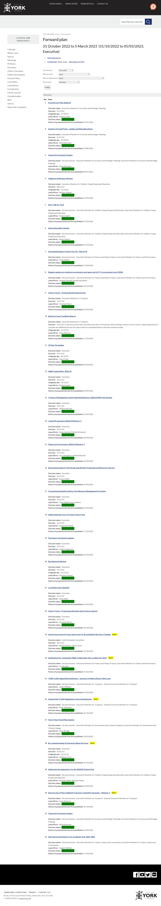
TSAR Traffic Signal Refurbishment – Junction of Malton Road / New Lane (79, 678)
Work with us (87, 4)
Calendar (11, 49)
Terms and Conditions (15, 892)
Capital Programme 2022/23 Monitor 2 (64, 421)
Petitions (11, 64)
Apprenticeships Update (58, 228)
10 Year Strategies (56, 345)
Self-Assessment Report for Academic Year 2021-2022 (71, 837)
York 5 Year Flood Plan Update (61, 720)
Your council (55, 4)
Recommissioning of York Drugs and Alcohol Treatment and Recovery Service (81, 468)
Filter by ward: (48, 74)
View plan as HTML (76, 62)
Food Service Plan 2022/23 (59, 103)
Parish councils (14, 92)
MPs (9, 100)
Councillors (12, 82)
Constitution (13, 89)
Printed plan (57, 62)
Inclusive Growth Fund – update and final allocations (70, 129)
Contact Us (44, 892)
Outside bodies (14, 96)
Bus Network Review (57, 561)
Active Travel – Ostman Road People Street (67, 293)
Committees (13, 85)
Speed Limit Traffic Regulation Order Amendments (70, 699)
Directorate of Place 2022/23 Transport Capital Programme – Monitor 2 (79, 793)
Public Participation (16, 74)
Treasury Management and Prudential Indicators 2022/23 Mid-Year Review (80, 397)
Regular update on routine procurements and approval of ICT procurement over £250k (85, 272)
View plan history (54, 58)
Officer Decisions (15, 71)
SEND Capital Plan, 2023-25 (60, 371)
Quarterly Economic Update (60, 155)
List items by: (48, 70)
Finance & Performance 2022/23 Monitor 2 (66, 444)
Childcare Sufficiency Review (60, 178)
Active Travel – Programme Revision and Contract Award (72, 611)
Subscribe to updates (16, 107)
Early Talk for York (56, 205)
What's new (12, 53)
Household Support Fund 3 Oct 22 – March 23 (67, 251)
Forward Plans (13, 78)
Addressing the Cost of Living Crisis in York (66, 514)
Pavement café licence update (61, 538)
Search (10, 56)
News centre (71, 4)
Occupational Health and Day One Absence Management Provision (77, 491)
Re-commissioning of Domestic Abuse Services (68, 743)
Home (57, 34)
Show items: (47, 82)
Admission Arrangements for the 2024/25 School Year (71, 769)
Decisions (11, 67)
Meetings (11, 60)
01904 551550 (11, 898)
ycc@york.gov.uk (25, 898)
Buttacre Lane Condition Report (62, 316)
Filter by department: (50, 78)
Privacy (33, 892)
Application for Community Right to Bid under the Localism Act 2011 (77, 658)
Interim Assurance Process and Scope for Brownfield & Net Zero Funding (79, 634)
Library (10, 103)
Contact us (102, 4)
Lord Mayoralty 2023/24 (58, 587)
